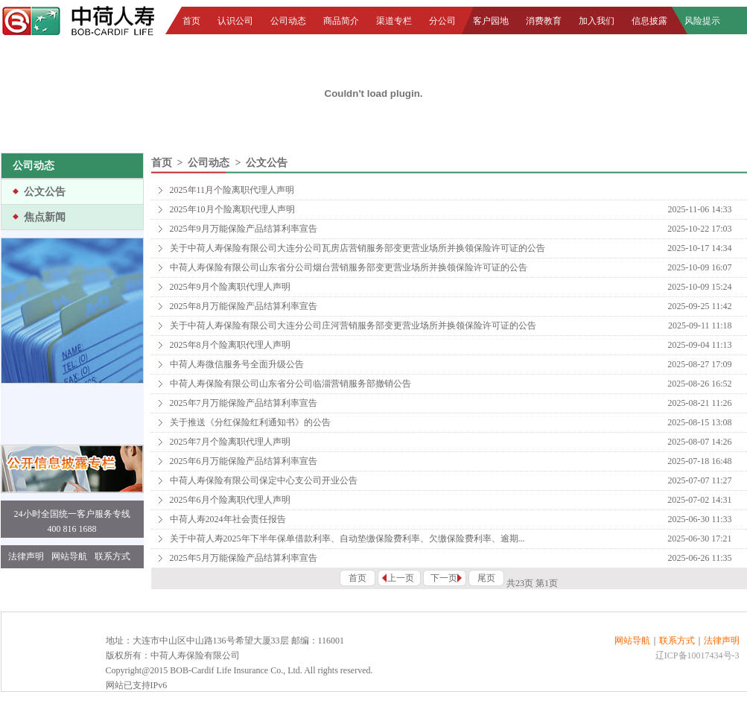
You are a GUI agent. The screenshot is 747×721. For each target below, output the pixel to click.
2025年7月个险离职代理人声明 (230, 441)
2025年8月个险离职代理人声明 (230, 345)
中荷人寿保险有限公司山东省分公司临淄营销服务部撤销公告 (290, 383)
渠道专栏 (394, 21)
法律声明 (26, 556)
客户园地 (491, 21)
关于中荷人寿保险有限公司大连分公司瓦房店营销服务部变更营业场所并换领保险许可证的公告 (357, 248)
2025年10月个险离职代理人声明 (232, 209)
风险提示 (702, 21)
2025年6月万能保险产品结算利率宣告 (243, 461)
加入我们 (596, 21)
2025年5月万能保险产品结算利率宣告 (243, 558)
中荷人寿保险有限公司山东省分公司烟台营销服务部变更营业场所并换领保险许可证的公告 (348, 267)
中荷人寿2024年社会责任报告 (228, 519)
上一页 (400, 578)
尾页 (486, 578)
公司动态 (288, 21)
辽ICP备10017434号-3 (697, 655)
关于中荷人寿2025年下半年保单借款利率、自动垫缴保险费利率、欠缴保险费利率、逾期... (347, 538)
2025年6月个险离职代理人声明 (230, 500)
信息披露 (649, 21)
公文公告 (45, 191)
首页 (191, 21)
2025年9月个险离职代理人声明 (230, 287)
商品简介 (341, 21)
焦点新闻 (45, 217)
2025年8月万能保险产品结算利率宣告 (243, 306)
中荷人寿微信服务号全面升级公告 (237, 364)
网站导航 (69, 556)
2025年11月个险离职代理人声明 (232, 190)
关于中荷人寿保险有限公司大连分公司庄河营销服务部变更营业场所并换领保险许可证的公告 (353, 325)
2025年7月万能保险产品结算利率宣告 (243, 403)
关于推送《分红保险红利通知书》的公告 (250, 422)
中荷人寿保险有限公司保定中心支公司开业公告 (263, 480)
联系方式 (112, 556)
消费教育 (544, 21)
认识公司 (235, 21)
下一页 (443, 578)
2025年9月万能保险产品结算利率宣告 (243, 228)
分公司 (442, 21)
